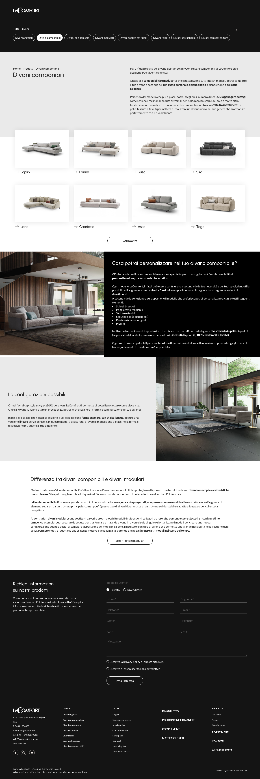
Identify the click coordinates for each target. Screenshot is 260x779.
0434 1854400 (22, 726)
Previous (237, 31)
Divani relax (160, 37)
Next (246, 31)
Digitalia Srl (228, 770)
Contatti (159, 10)
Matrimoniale (118, 725)
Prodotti (81, 10)
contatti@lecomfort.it (25, 730)
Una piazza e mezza (121, 720)
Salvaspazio (118, 735)
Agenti (215, 720)
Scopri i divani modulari (130, 540)
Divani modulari (104, 37)
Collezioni (101, 10)
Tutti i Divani (21, 28)
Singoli (115, 714)
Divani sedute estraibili (133, 37)
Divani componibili (50, 37)
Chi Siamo (216, 714)
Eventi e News (218, 725)
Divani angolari (24, 37)
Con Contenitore (120, 730)
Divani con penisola (77, 37)
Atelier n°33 (241, 770)
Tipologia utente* (117, 582)
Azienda (143, 10)
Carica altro (130, 240)
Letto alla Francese (121, 751)
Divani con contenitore (214, 37)
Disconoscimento (50, 772)
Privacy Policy (131, 661)
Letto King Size (119, 746)
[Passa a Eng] (244, 10)
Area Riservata (179, 10)
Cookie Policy (33, 772)
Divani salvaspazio (184, 37)
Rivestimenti (124, 10)
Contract (116, 741)
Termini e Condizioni (77, 772)
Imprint (63, 772)
